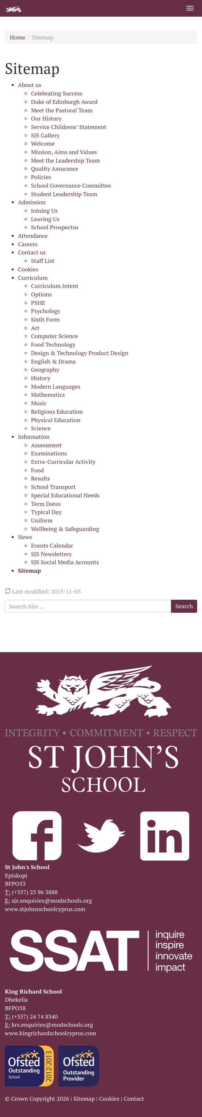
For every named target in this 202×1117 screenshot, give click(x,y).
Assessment (46, 445)
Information (34, 436)
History (40, 378)
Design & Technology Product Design (79, 353)
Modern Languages (55, 386)
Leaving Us (45, 219)
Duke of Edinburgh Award (64, 102)
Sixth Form (45, 319)
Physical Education (55, 420)
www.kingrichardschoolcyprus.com (50, 1033)
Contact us (32, 252)
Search (184, 606)
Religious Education (57, 411)
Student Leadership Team (64, 194)
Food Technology (53, 344)
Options (41, 294)
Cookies (28, 269)
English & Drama (53, 361)
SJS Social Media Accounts (65, 562)
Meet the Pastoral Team (62, 110)
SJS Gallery (45, 135)
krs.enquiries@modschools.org (52, 1024)
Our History (46, 118)
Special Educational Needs (65, 495)
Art (35, 328)
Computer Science (54, 336)
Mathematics (48, 394)
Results (40, 478)
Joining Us (44, 210)
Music (39, 403)
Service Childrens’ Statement (68, 127)
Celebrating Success (56, 93)
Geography (45, 369)
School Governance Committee (71, 185)
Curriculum (33, 277)
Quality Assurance (54, 168)
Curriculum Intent (55, 286)
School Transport (53, 487)
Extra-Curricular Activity (63, 461)
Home (17, 37)
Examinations (49, 453)
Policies (41, 177)
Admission (32, 202)
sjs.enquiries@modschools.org (52, 900)
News (25, 537)
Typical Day (46, 512)
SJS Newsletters (51, 554)
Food (37, 470)
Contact (133, 1098)
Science (40, 428)
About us (29, 85)
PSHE (38, 303)
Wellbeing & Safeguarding (65, 529)
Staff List (42, 261)
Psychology (45, 311)
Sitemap (29, 570)
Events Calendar (52, 545)
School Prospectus (55, 227)
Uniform (41, 520)
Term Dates (46, 504)
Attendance (33, 235)
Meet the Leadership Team (65, 160)
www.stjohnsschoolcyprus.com (45, 909)
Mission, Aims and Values (64, 152)
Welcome (43, 143)
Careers (27, 244)
